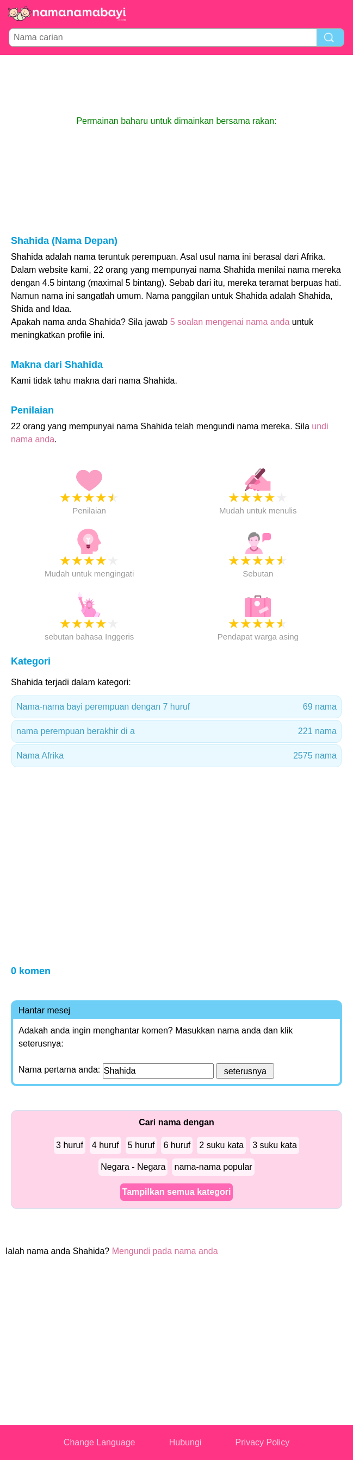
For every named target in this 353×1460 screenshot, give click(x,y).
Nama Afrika (176, 755)
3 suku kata (274, 1145)
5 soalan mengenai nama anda (230, 322)
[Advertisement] (176, 84)
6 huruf (176, 1145)
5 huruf (141, 1145)
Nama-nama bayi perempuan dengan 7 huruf (176, 706)
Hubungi (185, 1442)
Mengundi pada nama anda (165, 1251)
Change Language (99, 1442)
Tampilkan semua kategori (176, 1191)
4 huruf (105, 1145)
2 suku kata (221, 1145)
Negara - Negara (133, 1166)
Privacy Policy (263, 1442)
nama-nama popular (213, 1166)
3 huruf (69, 1145)
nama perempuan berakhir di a (176, 731)
